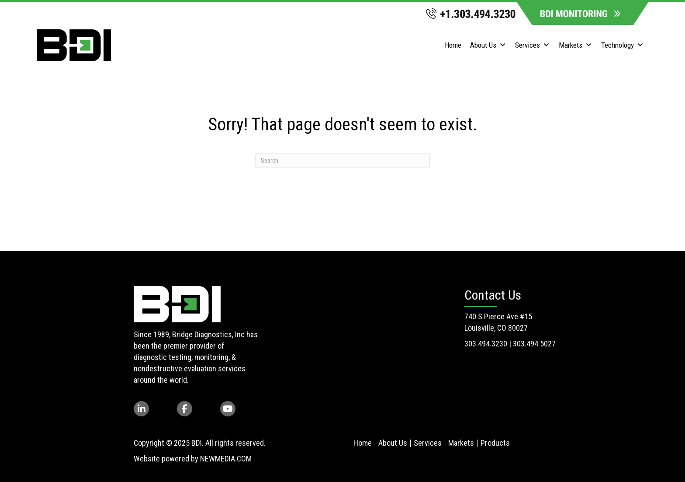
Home (453, 45)
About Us (488, 45)
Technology (622, 45)
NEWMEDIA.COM (226, 458)
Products (495, 442)
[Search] (342, 160)
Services (532, 45)
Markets (575, 45)
